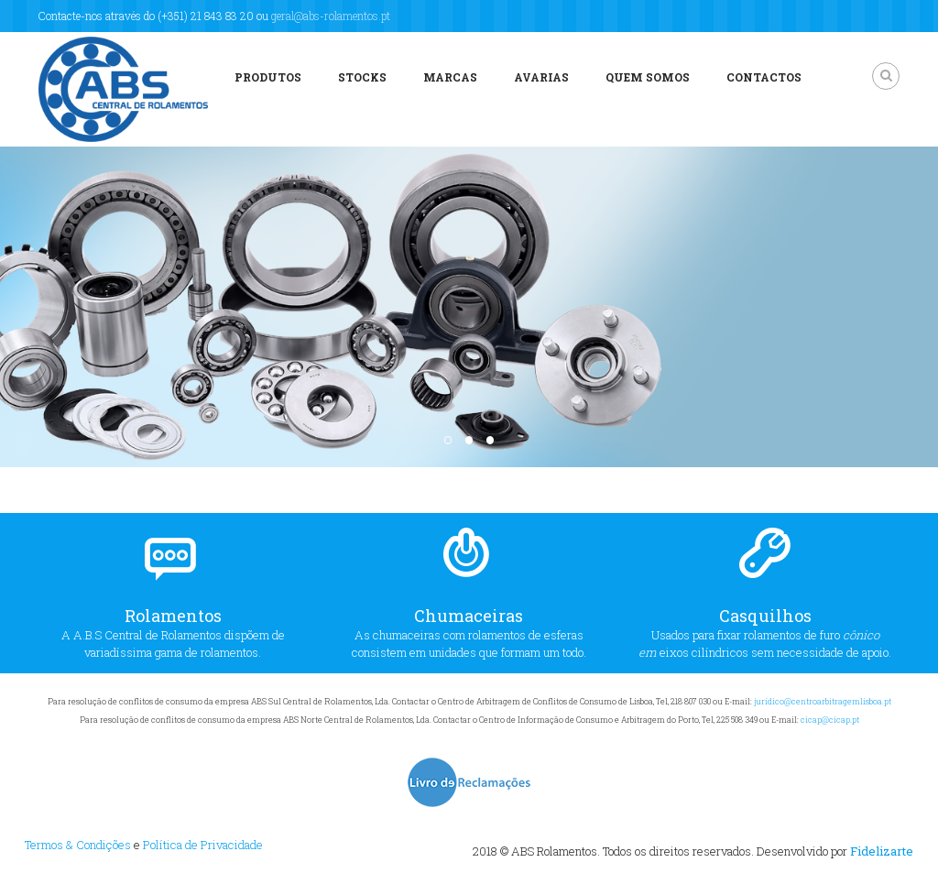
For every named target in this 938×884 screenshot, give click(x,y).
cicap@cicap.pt (830, 720)
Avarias (541, 77)
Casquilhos (765, 616)
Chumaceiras (468, 616)
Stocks (362, 77)
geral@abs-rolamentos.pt (330, 15)
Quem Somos (647, 77)
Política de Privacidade (203, 844)
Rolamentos (173, 616)
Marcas (450, 77)
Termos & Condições (78, 844)
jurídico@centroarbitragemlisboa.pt (822, 701)
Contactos (764, 77)
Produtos (267, 77)
